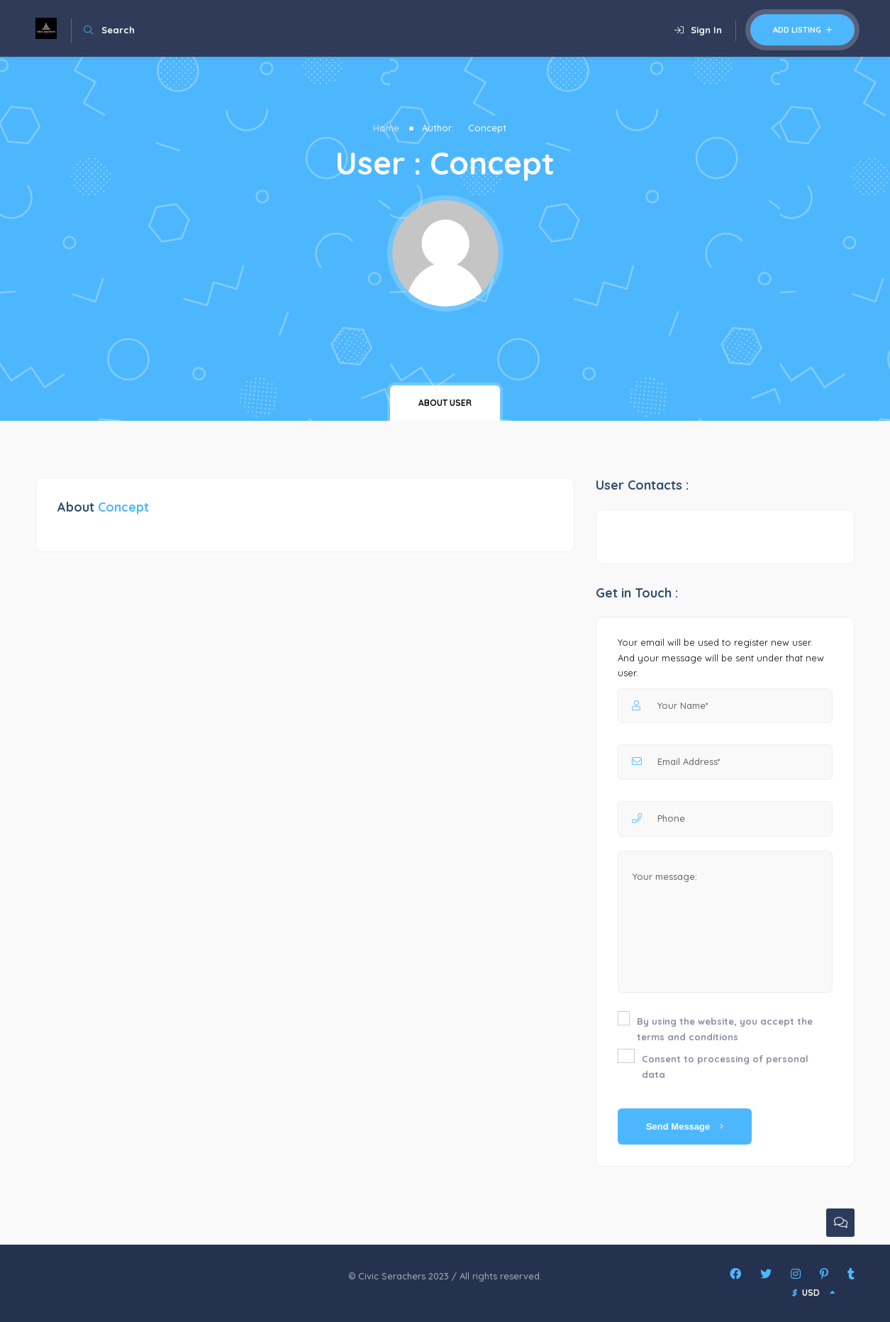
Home (386, 127)
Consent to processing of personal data (725, 1066)
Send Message (684, 1126)
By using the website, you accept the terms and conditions (725, 1028)
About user (445, 402)
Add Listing (802, 30)
